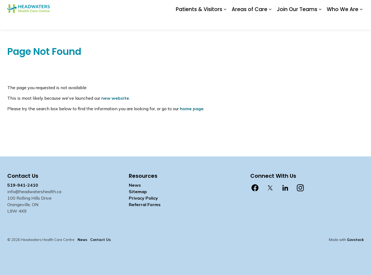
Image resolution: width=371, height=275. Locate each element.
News (233, 7)
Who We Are (342, 22)
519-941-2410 (22, 185)
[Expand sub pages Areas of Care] (270, 22)
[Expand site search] (358, 7)
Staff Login (278, 7)
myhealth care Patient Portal (321, 7)
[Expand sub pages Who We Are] (361, 22)
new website (115, 98)
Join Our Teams (297, 22)
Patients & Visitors (199, 22)
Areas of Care (249, 22)
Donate (215, 7)
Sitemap (138, 191)
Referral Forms (145, 204)
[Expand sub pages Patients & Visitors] (225, 22)
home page (192, 108)
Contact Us (253, 7)
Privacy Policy (143, 198)
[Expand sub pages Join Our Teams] (320, 22)
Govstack (355, 239)
